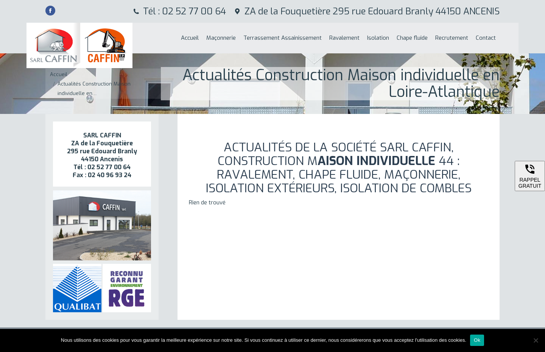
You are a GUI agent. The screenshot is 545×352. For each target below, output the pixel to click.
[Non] (535, 340)
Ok (477, 340)
